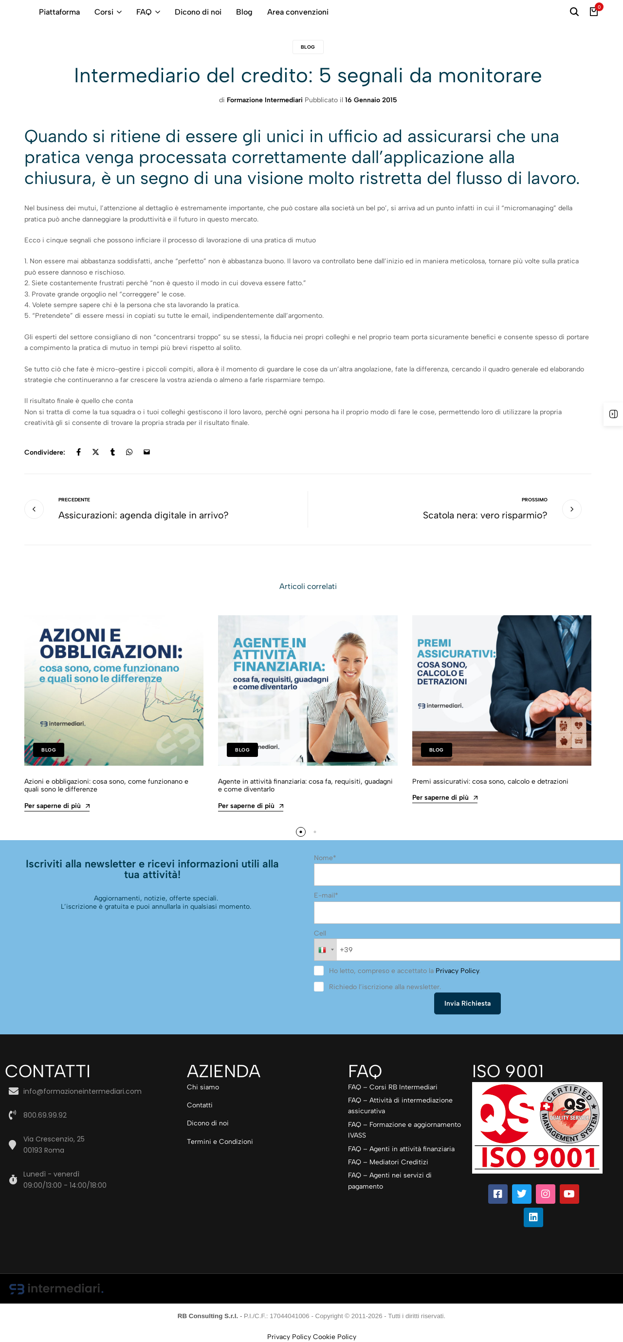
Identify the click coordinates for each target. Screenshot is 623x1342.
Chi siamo (203, 1086)
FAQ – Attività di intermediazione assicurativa (400, 1104)
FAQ (144, 12)
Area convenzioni (298, 12)
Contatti (200, 1104)
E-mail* (326, 895)
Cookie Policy (334, 1336)
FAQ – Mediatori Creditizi (388, 1161)
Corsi (103, 12)
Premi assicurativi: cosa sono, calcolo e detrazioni (490, 782)
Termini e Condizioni (220, 1141)
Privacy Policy (457, 970)
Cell (320, 933)
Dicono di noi (198, 12)
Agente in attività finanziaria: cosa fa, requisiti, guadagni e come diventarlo (305, 786)
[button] (301, 832)
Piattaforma (59, 12)
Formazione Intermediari (265, 100)
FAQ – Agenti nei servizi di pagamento (390, 1179)
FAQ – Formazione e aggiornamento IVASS (404, 1129)
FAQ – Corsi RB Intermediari (393, 1086)
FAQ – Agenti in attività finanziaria (401, 1147)
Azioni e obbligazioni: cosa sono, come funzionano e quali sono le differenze (106, 786)
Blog (244, 12)
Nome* (325, 858)
